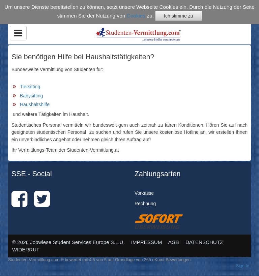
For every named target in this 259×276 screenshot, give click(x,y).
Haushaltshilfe (35, 104)
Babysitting (31, 95)
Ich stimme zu (178, 16)
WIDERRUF (25, 249)
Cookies (136, 16)
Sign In (242, 266)
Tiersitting (30, 86)
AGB (173, 242)
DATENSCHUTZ (204, 242)
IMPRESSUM (146, 242)
